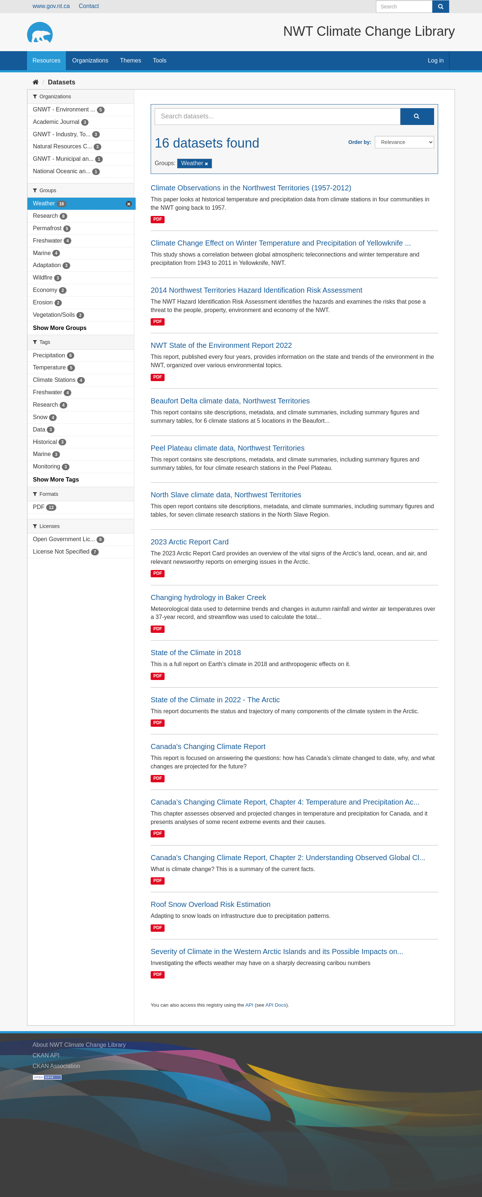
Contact (89, 6)
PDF (157, 219)
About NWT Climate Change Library (79, 1045)
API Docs (276, 1005)
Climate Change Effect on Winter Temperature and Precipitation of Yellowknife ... (281, 243)
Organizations (90, 60)
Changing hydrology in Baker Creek (208, 597)
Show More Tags (56, 479)
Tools (159, 60)
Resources (46, 60)
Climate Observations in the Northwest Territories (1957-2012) (251, 188)
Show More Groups (60, 328)
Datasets (61, 82)
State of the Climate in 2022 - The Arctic (215, 700)
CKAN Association (56, 1066)
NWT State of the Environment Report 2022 (221, 345)
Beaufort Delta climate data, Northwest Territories (230, 401)
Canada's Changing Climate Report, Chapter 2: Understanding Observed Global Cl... (288, 858)
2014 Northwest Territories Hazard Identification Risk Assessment (256, 290)
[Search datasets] (412, 6)
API (249, 1005)
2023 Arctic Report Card (190, 542)
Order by (359, 142)
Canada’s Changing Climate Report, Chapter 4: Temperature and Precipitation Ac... (285, 802)
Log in (436, 60)
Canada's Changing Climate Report (208, 746)
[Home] (36, 82)
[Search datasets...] (277, 116)
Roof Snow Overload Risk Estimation (211, 904)
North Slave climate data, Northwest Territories (226, 495)
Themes (130, 60)
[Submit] (440, 6)
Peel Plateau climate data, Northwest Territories (228, 448)
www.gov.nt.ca (51, 6)
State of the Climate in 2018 (196, 653)
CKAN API (46, 1055)
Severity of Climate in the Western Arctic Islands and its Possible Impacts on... (277, 951)
